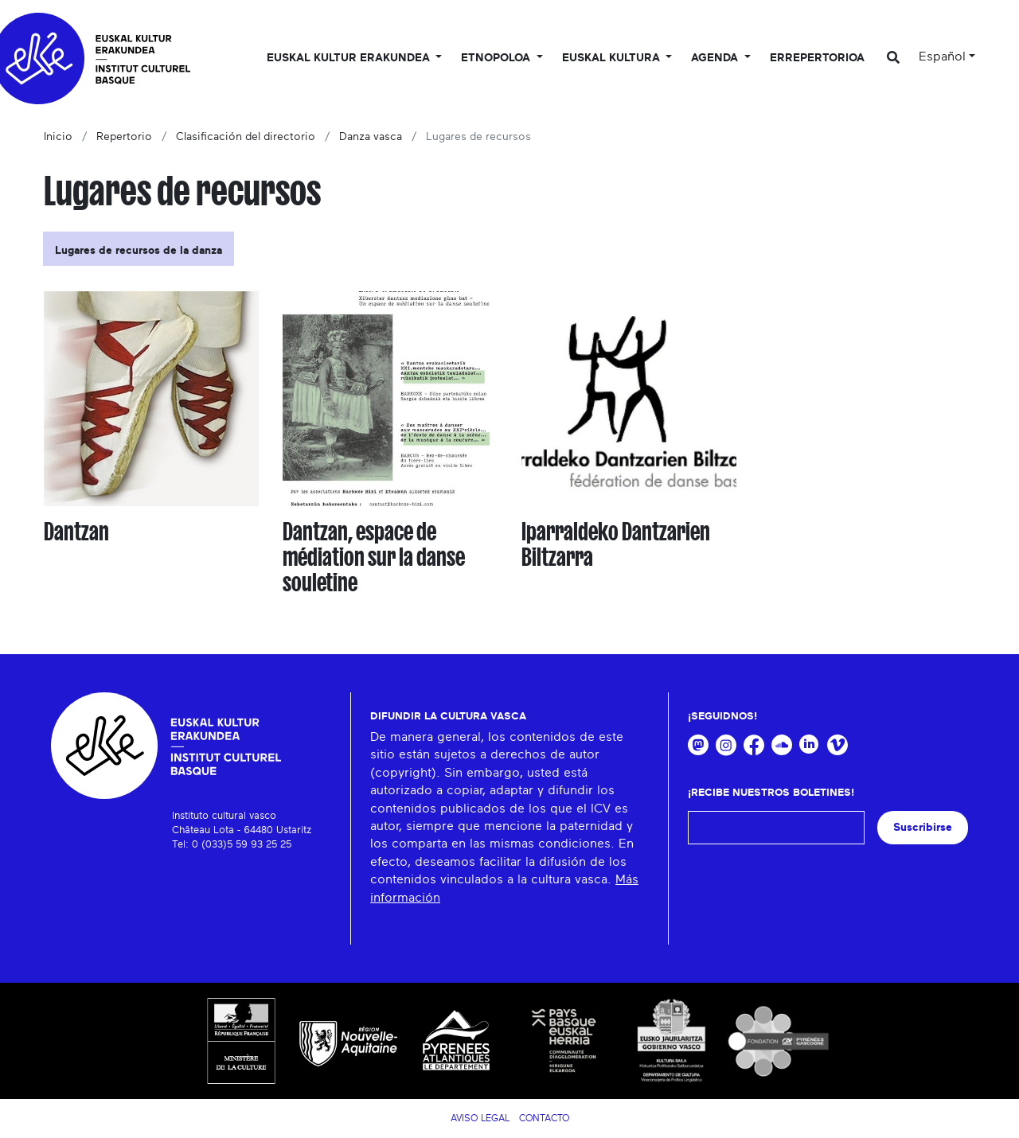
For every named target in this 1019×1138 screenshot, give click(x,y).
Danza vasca (370, 136)
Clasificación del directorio (245, 136)
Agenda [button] (716, 58)
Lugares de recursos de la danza (138, 250)
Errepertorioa (817, 58)
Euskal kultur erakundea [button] (350, 58)
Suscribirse (922, 827)
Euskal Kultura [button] (612, 58)
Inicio (58, 136)
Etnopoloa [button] (497, 58)
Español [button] (942, 56)
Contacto (544, 1118)
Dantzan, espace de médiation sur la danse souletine (374, 557)
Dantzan (76, 531)
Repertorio (124, 136)
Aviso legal (480, 1118)
